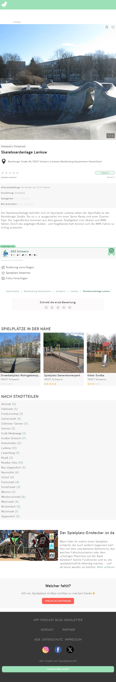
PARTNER (69, 630)
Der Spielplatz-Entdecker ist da (87, 532)
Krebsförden (9, 443)
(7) (24, 438)
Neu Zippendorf (11, 467)
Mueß (4, 457)
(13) (20, 462)
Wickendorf (8, 506)
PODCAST (47, 620)
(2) (13, 428)
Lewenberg (8, 453)
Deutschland (12, 291)
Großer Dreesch (11, 438)
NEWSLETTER (73, 620)
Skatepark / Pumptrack (13, 146)
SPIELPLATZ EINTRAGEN (58, 600)
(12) (14, 448)
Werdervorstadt (11, 496)
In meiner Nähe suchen (58, 669)
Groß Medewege (11, 433)
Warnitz (6, 492)
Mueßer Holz (9, 462)
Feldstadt (7, 409)
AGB (37, 639)
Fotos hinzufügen (17, 278)
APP (36, 620)
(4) (19, 418)
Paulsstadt (7, 482)
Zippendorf (8, 516)
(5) (14, 404)
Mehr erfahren (106, 567)
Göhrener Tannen (12, 423)
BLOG (59, 620)
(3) (15, 409)
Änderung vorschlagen (20, 267)
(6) (19, 443)
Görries (5, 428)
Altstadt (6, 404)
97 (13, 255)
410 (24, 255)
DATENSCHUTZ (52, 639)
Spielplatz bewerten (9, 177)
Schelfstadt (8, 487)
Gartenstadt (8, 418)
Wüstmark (7, 511)
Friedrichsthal (9, 413)
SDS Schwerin (20, 251)
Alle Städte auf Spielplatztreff (58, 661)
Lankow (74, 291)
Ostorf (5, 477)
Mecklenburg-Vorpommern (37, 291)
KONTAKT (47, 630)
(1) (24, 433)
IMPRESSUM (73, 639)
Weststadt (7, 501)
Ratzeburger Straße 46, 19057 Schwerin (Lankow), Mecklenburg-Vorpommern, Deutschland (55, 161)
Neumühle (7, 472)
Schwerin (60, 291)
